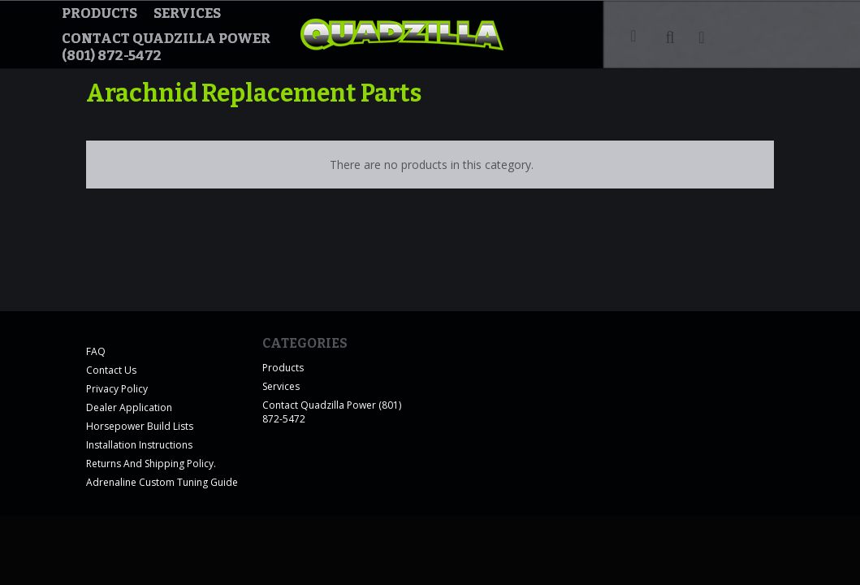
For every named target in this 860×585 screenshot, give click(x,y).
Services (187, 13)
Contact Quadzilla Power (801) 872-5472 (166, 47)
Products (99, 13)
